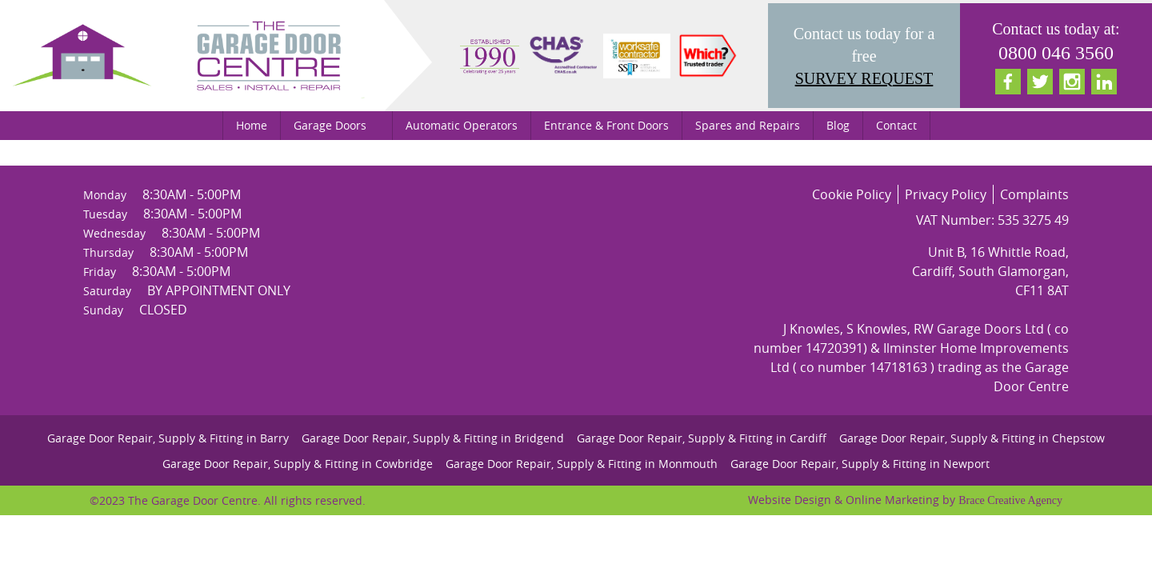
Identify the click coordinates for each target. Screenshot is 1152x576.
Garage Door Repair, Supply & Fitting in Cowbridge (297, 463)
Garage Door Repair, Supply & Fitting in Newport (860, 463)
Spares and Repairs (747, 125)
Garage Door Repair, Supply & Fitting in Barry (168, 438)
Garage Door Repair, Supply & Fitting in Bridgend (433, 438)
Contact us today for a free (864, 57)
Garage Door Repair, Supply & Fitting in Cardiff (701, 438)
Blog (838, 125)
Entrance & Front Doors (606, 125)
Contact (896, 125)
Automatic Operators (462, 125)
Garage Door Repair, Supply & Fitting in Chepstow (972, 438)
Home (251, 125)
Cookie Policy (851, 194)
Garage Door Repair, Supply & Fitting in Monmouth (582, 463)
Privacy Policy (945, 194)
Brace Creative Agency (1010, 500)
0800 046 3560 (1056, 52)
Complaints (1034, 194)
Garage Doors (330, 125)
